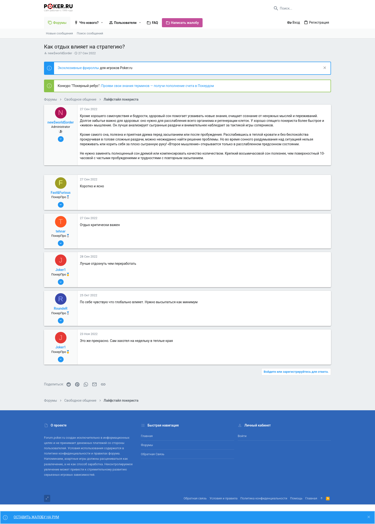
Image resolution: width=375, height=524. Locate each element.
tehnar (60, 231)
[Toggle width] (47, 498)
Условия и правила (223, 498)
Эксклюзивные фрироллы (79, 68)
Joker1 (60, 270)
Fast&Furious (61, 192)
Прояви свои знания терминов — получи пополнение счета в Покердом (157, 86)
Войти (242, 436)
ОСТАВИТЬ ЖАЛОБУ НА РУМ (36, 517)
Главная (147, 436)
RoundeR (60, 308)
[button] (102, 22)
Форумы (147, 445)
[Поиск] (301, 8)
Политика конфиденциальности (263, 498)
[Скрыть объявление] (324, 68)
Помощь (296, 498)
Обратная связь (152, 454)
